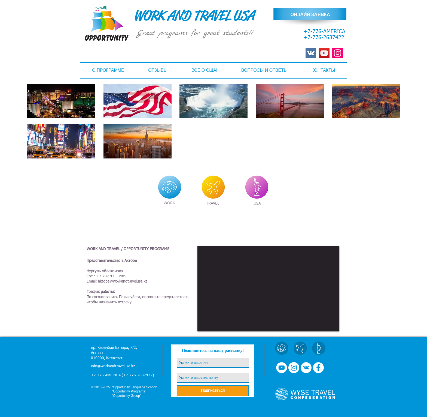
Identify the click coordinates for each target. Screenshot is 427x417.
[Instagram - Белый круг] (293, 367)
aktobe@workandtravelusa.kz (122, 281)
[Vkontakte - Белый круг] (306, 367)
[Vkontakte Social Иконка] (311, 53)
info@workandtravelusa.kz (113, 366)
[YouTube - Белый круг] (281, 367)
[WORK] (169, 203)
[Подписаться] (213, 390)
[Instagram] (337, 53)
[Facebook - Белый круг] (318, 367)
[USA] (257, 203)
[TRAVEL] (212, 203)
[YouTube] (324, 53)
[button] (204, 70)
